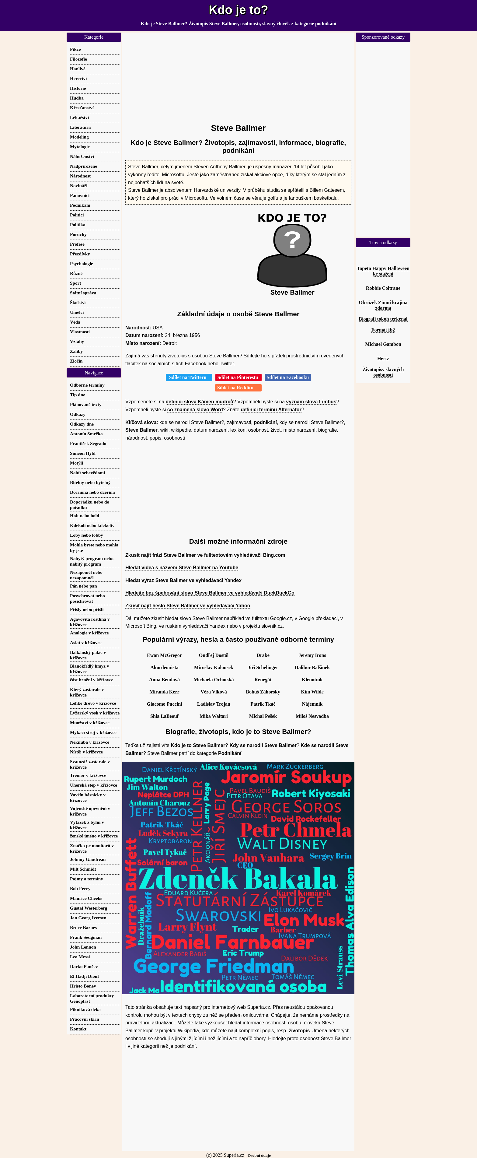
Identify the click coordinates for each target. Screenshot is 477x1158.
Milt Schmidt (83, 869)
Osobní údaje (259, 1155)
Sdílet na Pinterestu (238, 377)
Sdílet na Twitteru (189, 377)
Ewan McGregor (164, 655)
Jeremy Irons (312, 655)
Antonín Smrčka (86, 433)
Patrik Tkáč (263, 704)
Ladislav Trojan (213, 704)
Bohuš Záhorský (263, 691)
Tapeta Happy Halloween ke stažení (383, 271)
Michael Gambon (383, 344)
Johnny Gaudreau (88, 859)
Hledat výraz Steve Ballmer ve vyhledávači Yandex (183, 580)
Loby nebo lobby (86, 535)
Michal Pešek (263, 716)
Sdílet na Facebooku (288, 377)
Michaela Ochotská (214, 679)
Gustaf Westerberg (88, 908)
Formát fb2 (383, 329)
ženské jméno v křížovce (94, 835)
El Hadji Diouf (84, 976)
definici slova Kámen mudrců (199, 401)
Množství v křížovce (90, 722)
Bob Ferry (80, 888)
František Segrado (88, 443)
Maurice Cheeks (86, 898)
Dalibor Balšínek (312, 667)
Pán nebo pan (83, 585)
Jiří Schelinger (263, 667)
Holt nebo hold (84, 515)
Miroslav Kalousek (213, 667)
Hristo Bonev (83, 985)
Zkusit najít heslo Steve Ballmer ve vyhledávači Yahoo (187, 605)
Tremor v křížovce (88, 775)
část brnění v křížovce (91, 679)
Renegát (263, 679)
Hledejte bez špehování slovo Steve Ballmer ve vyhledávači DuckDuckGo (209, 592)
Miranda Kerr (164, 691)
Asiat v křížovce (86, 642)
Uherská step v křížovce (93, 785)
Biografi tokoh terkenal (383, 318)
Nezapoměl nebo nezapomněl (86, 575)
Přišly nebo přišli (87, 609)
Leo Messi (80, 956)
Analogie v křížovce (89, 632)
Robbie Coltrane (383, 288)
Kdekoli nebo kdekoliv (92, 525)
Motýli (76, 462)
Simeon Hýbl (83, 453)
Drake (263, 655)
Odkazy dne (82, 423)
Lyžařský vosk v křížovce (95, 712)
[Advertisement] (238, 75)
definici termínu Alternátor (271, 409)
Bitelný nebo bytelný (90, 482)
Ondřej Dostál (213, 655)
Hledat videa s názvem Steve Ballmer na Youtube (181, 567)
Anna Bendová (164, 679)
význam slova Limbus (311, 401)
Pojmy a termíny (86, 878)
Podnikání (229, 753)
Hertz (383, 358)
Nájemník (312, 704)
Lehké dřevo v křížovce (93, 703)
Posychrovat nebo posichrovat (87, 598)
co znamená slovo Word (195, 409)
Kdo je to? (238, 9)
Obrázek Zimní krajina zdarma (383, 305)
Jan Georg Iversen (88, 917)
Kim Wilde (312, 691)
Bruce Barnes (83, 927)
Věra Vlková (213, 691)
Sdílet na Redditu (238, 387)
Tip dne (77, 394)
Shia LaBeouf (164, 716)
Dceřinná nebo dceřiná (92, 492)
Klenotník (312, 679)
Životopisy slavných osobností (383, 372)
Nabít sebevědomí (87, 472)
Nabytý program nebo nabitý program (91, 561)
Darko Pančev (84, 966)
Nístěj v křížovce (86, 751)
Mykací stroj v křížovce (93, 732)
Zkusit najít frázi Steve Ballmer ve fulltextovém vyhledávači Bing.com (205, 555)
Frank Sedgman (86, 937)
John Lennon (83, 946)
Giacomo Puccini (164, 704)
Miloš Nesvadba (312, 716)
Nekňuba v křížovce (89, 742)
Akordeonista (164, 667)
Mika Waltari (214, 716)
